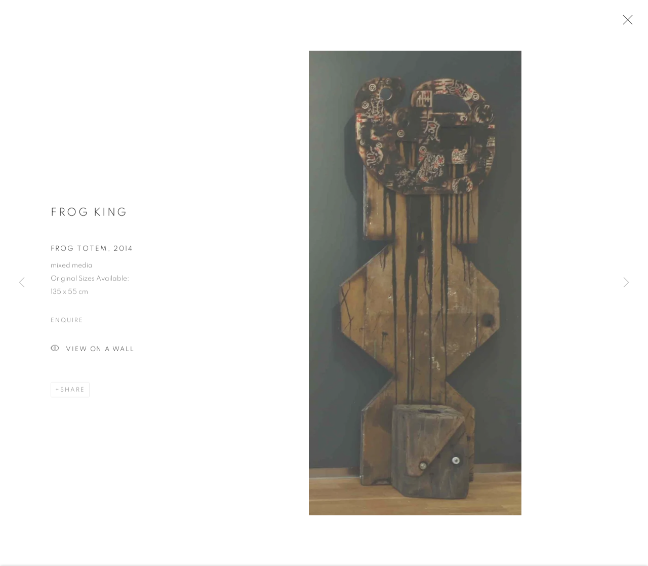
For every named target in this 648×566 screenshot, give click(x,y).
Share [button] (72, 392)
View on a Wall (93, 352)
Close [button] (625, 22)
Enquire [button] (67, 323)
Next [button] (626, 283)
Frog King (89, 214)
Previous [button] (22, 283)
